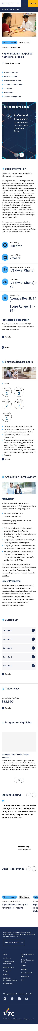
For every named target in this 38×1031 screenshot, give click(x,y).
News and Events (8, 967)
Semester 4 (7, 657)
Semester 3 (7, 648)
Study (5, 954)
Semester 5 (7, 666)
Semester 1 (7, 630)
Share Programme (11, 63)
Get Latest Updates (14, 942)
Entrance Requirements (11, 80)
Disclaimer (24, 969)
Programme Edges (10, 72)
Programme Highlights (11, 96)
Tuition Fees (7, 92)
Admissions (7, 958)
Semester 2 (7, 639)
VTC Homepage (8, 984)
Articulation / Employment (12, 84)
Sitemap (23, 965)
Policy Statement (26, 973)
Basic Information (9, 76)
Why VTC (6, 974)
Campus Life (7, 971)
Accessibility (25, 976)
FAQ (22, 980)
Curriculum (7, 88)
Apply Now (33, 3)
